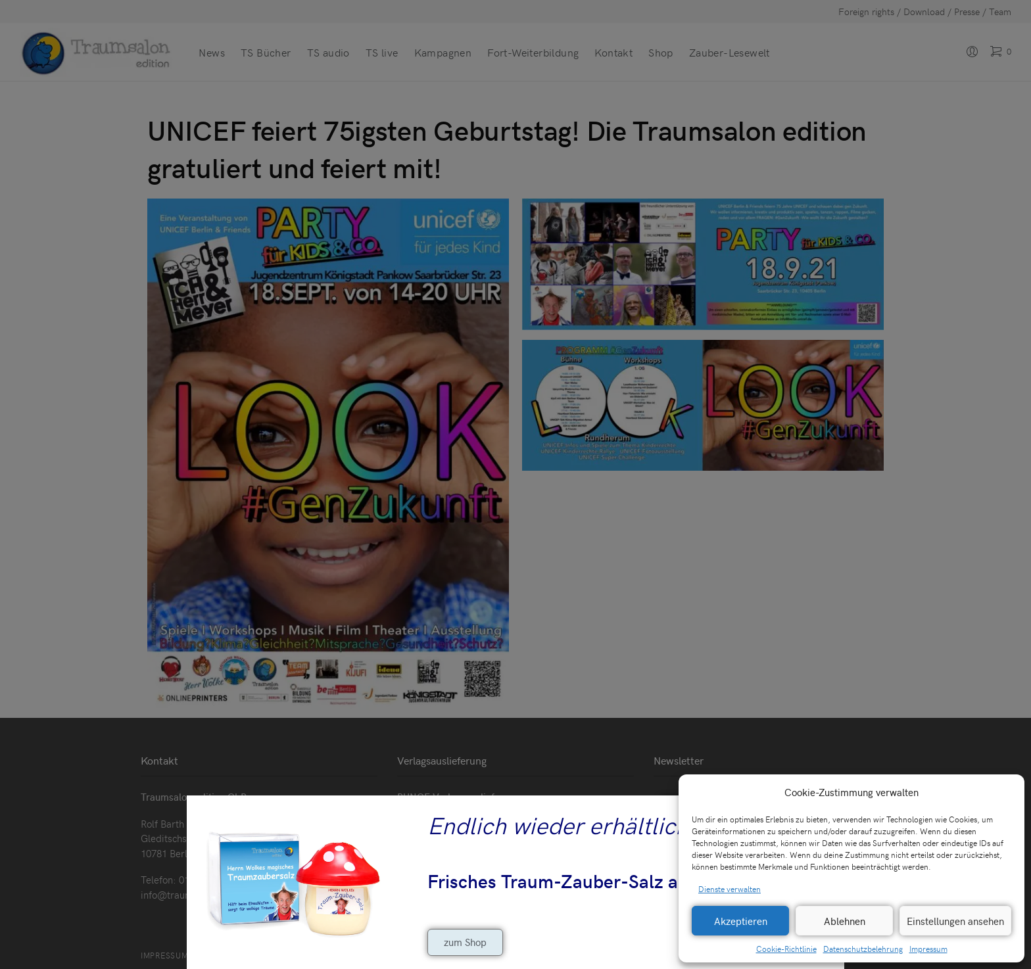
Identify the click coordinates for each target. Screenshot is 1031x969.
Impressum (928, 948)
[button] (1004, 792)
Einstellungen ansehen (955, 921)
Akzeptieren (740, 921)
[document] (515, 484)
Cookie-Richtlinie (786, 948)
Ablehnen (844, 921)
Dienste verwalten (729, 889)
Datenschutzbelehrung (863, 948)
